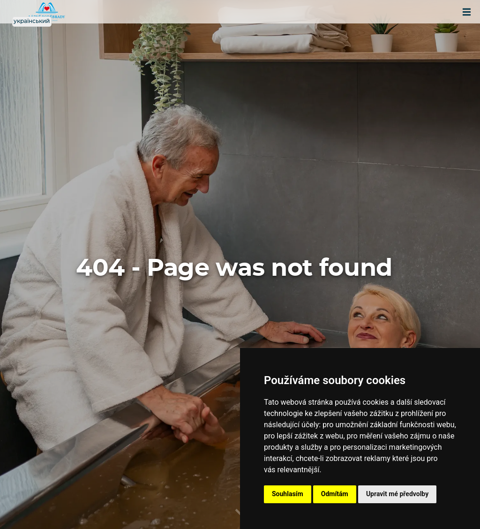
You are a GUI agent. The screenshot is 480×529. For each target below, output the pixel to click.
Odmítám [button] (334, 494)
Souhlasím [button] (287, 494)
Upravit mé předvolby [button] (397, 494)
